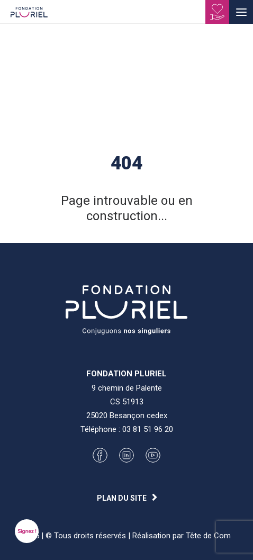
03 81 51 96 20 (147, 429)
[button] (241, 12)
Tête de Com (208, 535)
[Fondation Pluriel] (29, 15)
